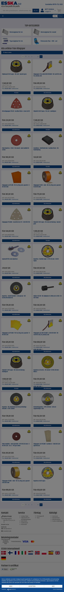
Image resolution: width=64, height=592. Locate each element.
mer (53, 586)
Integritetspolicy (59, 589)
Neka (10, 586)
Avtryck (54, 589)
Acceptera (32, 586)
